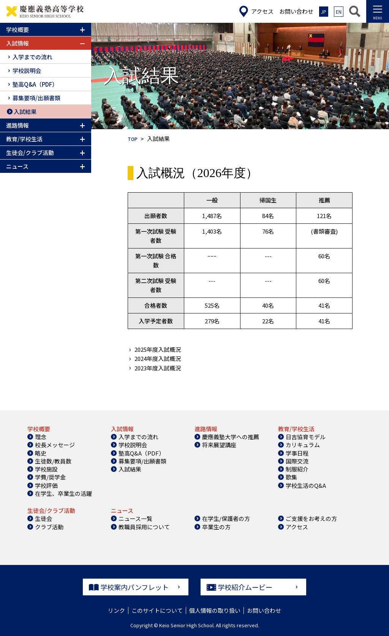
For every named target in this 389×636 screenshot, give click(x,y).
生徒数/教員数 (53, 461)
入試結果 (25, 111)
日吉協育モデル (306, 436)
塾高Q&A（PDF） (35, 84)
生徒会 (43, 518)
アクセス (297, 527)
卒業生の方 (216, 527)
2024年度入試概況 (157, 358)
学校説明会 (27, 70)
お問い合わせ (264, 610)
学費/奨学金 (50, 477)
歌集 (291, 477)
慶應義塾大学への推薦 (230, 436)
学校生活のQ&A (306, 485)
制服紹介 (297, 469)
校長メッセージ (55, 444)
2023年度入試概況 (157, 368)
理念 (40, 436)
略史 (40, 453)
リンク (116, 610)
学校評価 (46, 485)
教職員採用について (144, 527)
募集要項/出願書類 (36, 98)
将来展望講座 (219, 444)
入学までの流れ (32, 57)
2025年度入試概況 (157, 349)
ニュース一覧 (135, 518)
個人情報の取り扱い (214, 610)
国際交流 (297, 461)
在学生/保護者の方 (226, 518)
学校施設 (46, 469)
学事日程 (297, 453)
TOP (133, 138)
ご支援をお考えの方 (311, 518)
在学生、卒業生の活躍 (63, 493)
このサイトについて (157, 610)
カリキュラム (303, 444)
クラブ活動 (49, 527)
